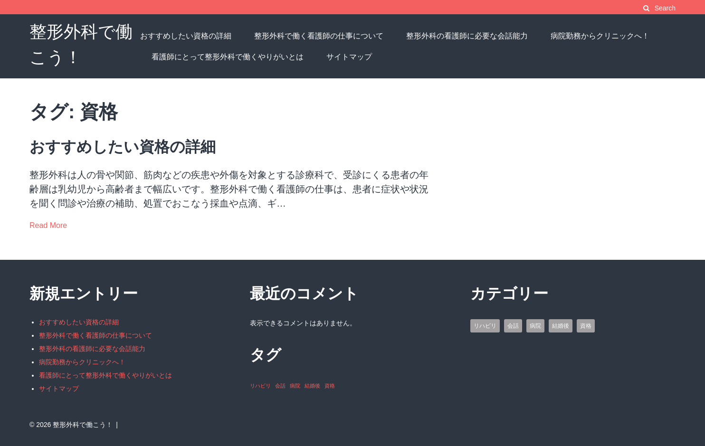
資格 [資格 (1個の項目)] (329, 386)
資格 (585, 326)
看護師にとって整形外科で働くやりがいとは (228, 57)
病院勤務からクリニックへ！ (600, 36)
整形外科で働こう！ (83, 424)
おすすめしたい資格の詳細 (185, 36)
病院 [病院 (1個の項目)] (295, 386)
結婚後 (560, 326)
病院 (535, 326)
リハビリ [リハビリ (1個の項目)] (260, 386)
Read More (48, 225)
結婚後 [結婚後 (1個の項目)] (312, 386)
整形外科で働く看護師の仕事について (318, 36)
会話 (513, 326)
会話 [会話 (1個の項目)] (280, 386)
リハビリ (485, 326)
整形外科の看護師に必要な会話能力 (467, 36)
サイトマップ (349, 57)
